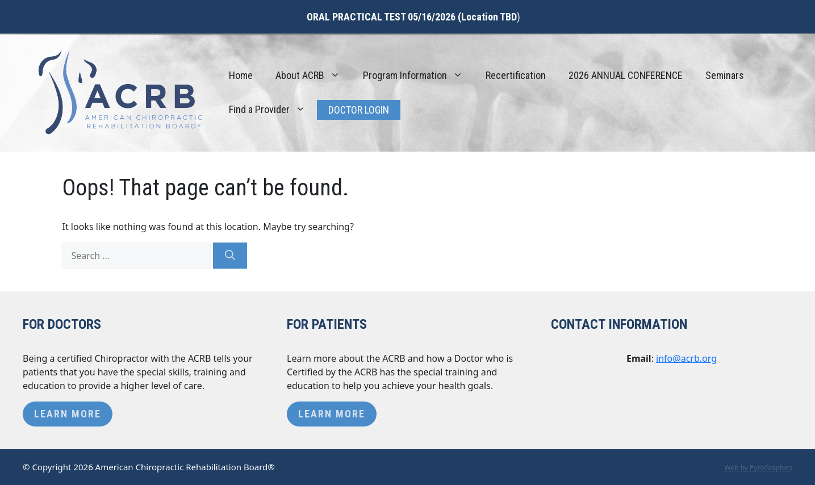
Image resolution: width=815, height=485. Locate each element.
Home (241, 75)
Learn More (67, 414)
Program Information (418, 75)
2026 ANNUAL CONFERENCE (626, 75)
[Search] (230, 255)
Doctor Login (358, 110)
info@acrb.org (686, 358)
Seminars (724, 75)
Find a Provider (273, 110)
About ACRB (313, 75)
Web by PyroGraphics (758, 468)
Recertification (516, 75)
